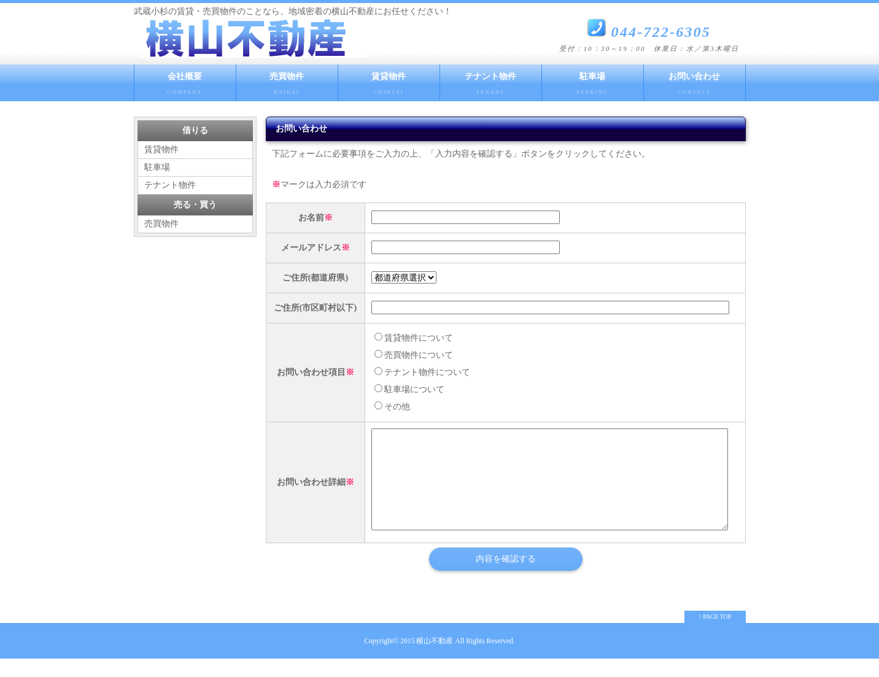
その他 (392, 406)
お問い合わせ (694, 86)
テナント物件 (490, 86)
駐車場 (592, 86)
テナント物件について (422, 372)
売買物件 (287, 86)
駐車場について (409, 389)
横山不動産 (434, 659)
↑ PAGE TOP (715, 635)
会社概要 (185, 86)
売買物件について (413, 355)
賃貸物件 (389, 86)
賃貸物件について (413, 337)
